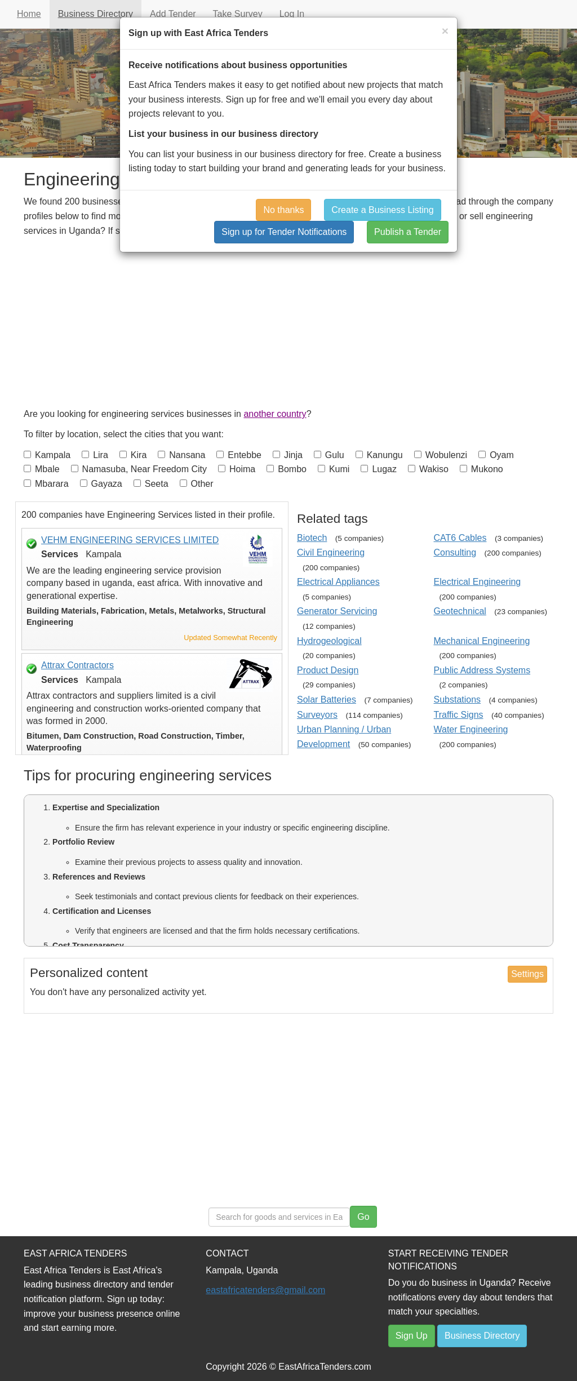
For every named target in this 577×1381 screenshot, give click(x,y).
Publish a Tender (407, 232)
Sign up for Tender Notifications (284, 232)
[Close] (445, 31)
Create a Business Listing (382, 210)
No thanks (283, 210)
